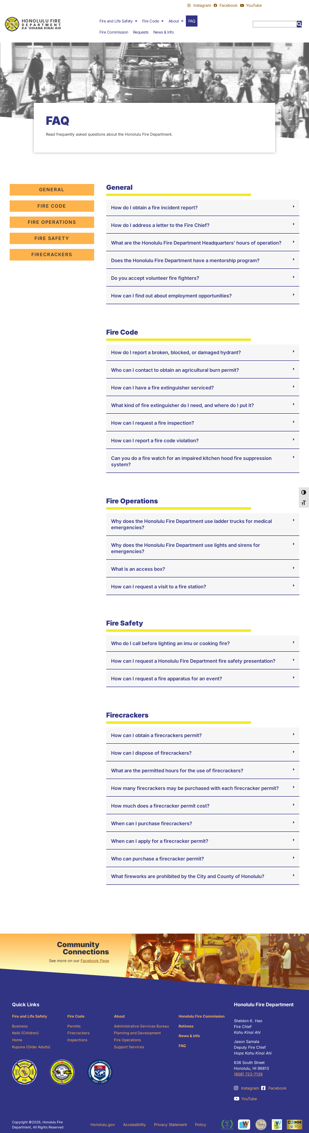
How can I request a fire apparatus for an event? (166, 679)
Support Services (129, 1048)
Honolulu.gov (103, 1124)
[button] (202, 208)
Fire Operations (128, 1041)
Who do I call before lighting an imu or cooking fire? (170, 643)
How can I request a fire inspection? (152, 423)
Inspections (77, 1041)
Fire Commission (113, 32)
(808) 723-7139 (248, 1074)
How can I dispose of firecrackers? (151, 753)
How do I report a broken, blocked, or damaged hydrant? (176, 352)
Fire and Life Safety (118, 21)
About (176, 21)
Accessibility (134, 1124)
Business (20, 1026)
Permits (74, 1026)
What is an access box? (138, 569)
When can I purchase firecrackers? (151, 823)
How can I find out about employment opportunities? (171, 296)
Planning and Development (138, 1034)
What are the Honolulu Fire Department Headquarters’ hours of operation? (196, 243)
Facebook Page (95, 960)
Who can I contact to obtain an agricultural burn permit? (175, 370)
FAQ (191, 21)
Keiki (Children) (26, 1034)
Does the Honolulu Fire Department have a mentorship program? (185, 260)
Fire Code (153, 21)
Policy (200, 1124)
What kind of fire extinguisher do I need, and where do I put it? (182, 405)
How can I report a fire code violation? (155, 440)
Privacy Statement (170, 1124)
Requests (140, 32)
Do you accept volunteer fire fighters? (155, 278)
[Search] (299, 24)
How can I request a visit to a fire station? (158, 587)
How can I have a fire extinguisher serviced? (162, 388)
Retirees (187, 1026)
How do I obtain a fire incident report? (154, 208)
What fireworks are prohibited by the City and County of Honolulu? (187, 876)
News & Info (163, 32)
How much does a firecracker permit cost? (160, 806)
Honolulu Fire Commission (203, 1016)
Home (17, 1041)
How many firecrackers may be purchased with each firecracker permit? (195, 788)
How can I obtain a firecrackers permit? (156, 735)
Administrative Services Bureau (142, 1026)
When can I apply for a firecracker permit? (159, 841)
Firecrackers (78, 1034)
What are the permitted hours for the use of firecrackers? (177, 771)
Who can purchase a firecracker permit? (157, 859)
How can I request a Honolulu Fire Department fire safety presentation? (193, 661)
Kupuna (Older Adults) (32, 1048)
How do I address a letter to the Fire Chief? (160, 225)
